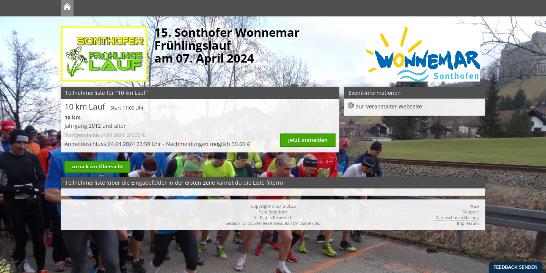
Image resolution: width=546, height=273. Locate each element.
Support (471, 212)
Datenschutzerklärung (457, 217)
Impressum (468, 223)
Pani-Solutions (273, 212)
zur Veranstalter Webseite (389, 106)
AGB (475, 206)
